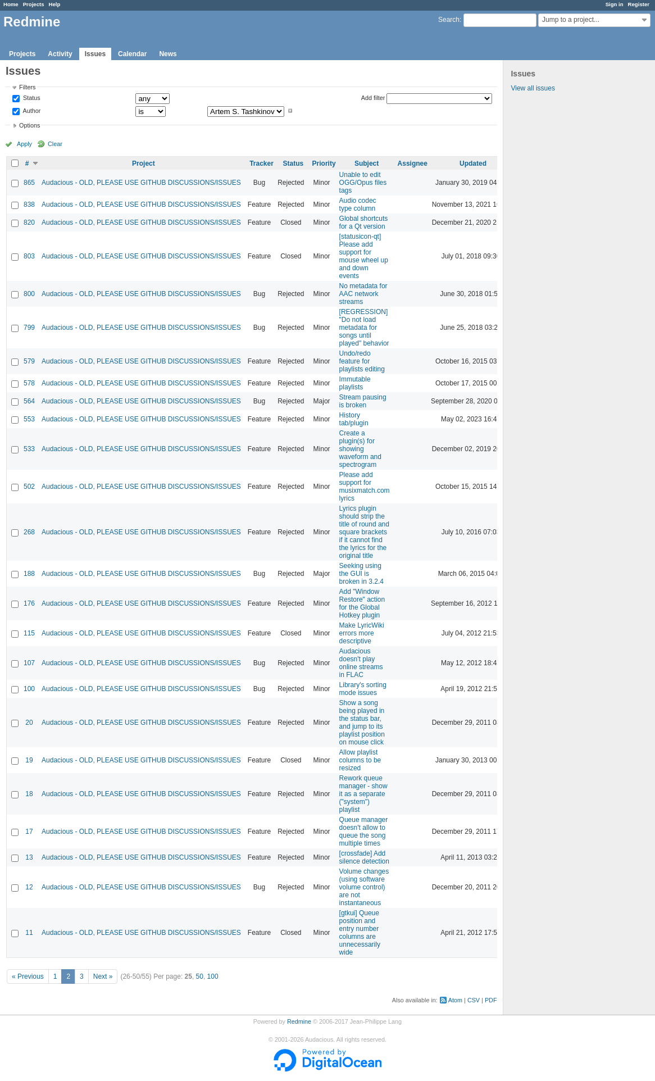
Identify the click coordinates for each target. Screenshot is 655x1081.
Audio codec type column (357, 204)
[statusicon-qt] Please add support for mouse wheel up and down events (363, 256)
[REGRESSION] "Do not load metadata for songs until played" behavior (364, 327)
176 (29, 603)
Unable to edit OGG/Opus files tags (363, 182)
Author (30, 110)
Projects (33, 4)
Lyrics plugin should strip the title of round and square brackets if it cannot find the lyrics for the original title (364, 532)
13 (29, 857)
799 (29, 327)
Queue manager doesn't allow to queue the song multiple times (363, 831)
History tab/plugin (354, 419)
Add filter (373, 97)
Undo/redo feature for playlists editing (362, 361)
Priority (324, 163)
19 (29, 760)
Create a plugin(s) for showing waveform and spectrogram (360, 449)
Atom (455, 1000)
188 (29, 574)
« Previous (28, 976)
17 (29, 831)
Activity (60, 54)
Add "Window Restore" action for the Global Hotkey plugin (362, 603)
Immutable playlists (355, 383)
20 (29, 722)
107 (29, 663)
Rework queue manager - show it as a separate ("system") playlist (363, 794)
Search (449, 20)
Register (638, 4)
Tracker (261, 163)
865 (29, 183)
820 (29, 222)
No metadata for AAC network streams (363, 294)
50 (199, 976)
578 (29, 383)
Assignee (412, 163)
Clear (55, 143)
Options (29, 125)
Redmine (299, 1021)
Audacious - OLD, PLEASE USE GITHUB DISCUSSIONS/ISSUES (141, 183)
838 (29, 204)
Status (30, 98)
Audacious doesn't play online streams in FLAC (361, 663)
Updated (473, 163)
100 (29, 689)
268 (29, 532)
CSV (473, 1000)
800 (29, 294)
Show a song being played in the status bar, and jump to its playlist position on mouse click (362, 722)
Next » (103, 976)
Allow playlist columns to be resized (360, 760)
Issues (95, 54)
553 (29, 419)
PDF (491, 1000)
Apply (24, 143)
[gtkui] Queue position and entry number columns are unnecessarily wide (359, 932)
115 (29, 633)
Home (11, 4)
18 (29, 794)
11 (29, 933)
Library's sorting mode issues (362, 689)
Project (143, 163)
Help (55, 4)
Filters (27, 87)
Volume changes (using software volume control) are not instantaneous (364, 887)
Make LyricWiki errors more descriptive (361, 633)
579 (29, 361)
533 (29, 449)
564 (29, 401)
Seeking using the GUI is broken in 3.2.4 (361, 573)
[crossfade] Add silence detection (364, 857)
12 (29, 887)
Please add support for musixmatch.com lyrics (364, 486)
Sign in (615, 4)
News (167, 54)
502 (29, 486)
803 (29, 256)
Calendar (132, 54)
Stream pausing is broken (362, 401)
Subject (366, 163)
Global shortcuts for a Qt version (363, 222)
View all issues (532, 88)
